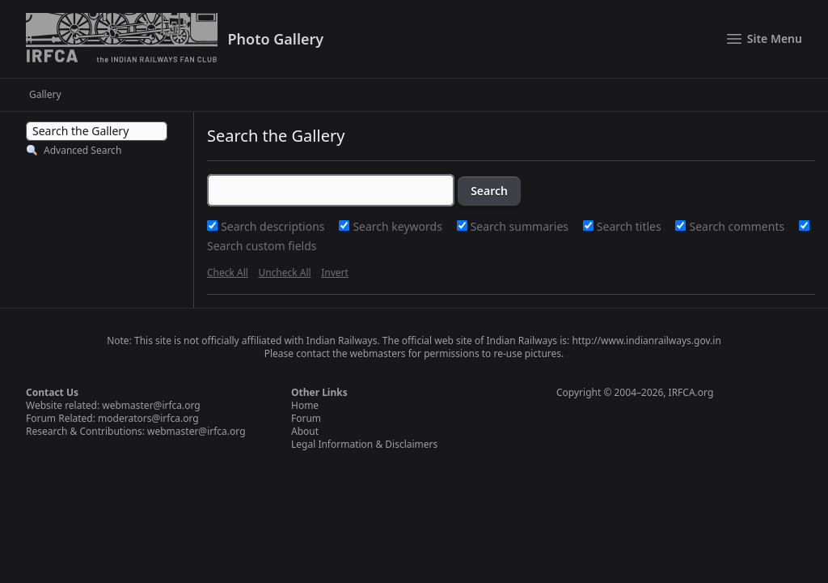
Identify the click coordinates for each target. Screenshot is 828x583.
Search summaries (521, 226)
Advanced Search (82, 150)
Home (305, 405)
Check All (227, 272)
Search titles (631, 226)
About (305, 431)
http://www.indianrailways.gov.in (646, 340)
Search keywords (399, 226)
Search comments (739, 226)
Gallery (45, 94)
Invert (335, 272)
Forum (306, 418)
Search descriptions (274, 226)
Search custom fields (262, 245)
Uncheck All (284, 272)
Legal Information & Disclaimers (364, 444)
